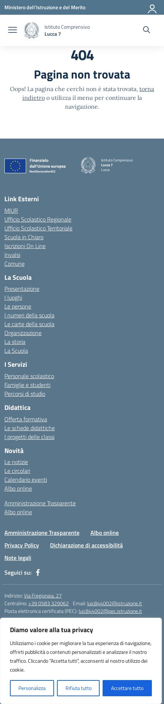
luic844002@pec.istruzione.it (110, 611)
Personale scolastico (29, 376)
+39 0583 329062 (48, 603)
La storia (14, 341)
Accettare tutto (127, 688)
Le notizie (16, 461)
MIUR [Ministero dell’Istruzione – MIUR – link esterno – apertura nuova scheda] (11, 210)
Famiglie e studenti (27, 384)
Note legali (17, 557)
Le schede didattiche (29, 428)
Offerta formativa (25, 419)
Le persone (17, 306)
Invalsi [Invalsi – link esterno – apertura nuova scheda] (12, 254)
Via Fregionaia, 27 (43, 595)
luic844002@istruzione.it (114, 603)
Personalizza (32, 688)
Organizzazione (23, 332)
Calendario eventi (25, 479)
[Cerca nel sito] (146, 30)
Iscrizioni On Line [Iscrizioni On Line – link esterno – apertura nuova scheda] (25, 245)
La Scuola (16, 350)
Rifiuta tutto (78, 688)
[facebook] (38, 572)
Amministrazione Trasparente (40, 503)
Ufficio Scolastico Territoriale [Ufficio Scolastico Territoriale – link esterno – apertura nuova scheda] (38, 228)
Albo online (18, 488)
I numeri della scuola (29, 315)
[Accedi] (153, 7)
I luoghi (13, 297)
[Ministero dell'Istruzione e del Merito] (44, 7)
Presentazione (21, 288)
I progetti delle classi (29, 436)
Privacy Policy (21, 545)
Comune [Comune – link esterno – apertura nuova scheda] (14, 263)
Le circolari (17, 470)
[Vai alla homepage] (31, 30)
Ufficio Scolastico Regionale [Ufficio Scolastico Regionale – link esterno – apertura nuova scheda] (37, 219)
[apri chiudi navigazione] (12, 30)
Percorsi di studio (24, 393)
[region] (81, 661)
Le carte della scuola (29, 324)
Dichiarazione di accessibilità (86, 545)
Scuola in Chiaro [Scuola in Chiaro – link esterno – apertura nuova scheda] (23, 237)
